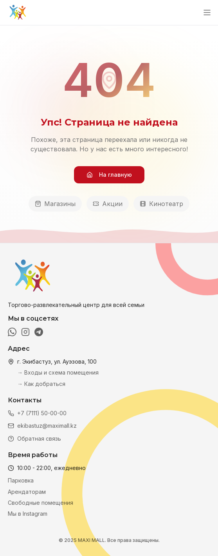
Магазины (55, 204)
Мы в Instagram (27, 513)
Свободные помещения (40, 502)
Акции (108, 204)
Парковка (21, 480)
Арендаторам (27, 491)
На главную (109, 174)
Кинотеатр (161, 204)
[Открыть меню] (207, 12)
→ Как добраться (41, 383)
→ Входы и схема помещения (58, 372)
